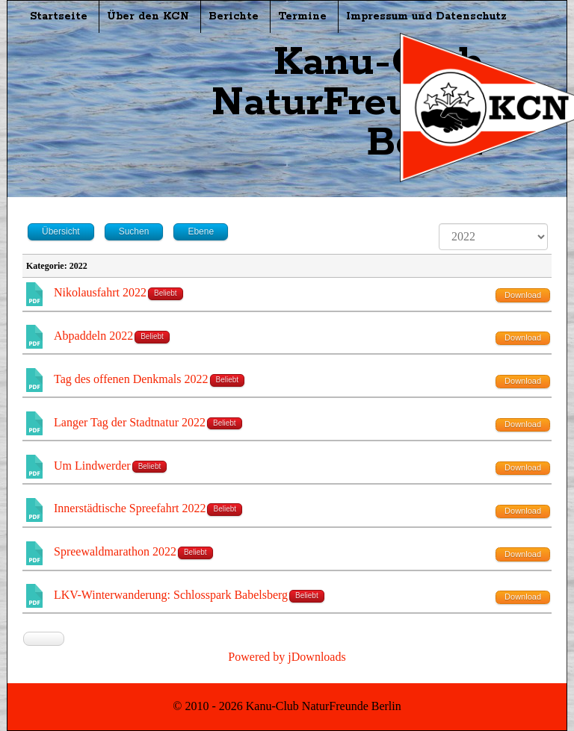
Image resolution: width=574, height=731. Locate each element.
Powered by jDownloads (286, 656)
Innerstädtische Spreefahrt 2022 (130, 508)
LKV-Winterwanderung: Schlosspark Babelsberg (171, 594)
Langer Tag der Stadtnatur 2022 (130, 422)
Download (522, 294)
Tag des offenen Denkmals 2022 (131, 379)
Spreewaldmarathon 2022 (115, 551)
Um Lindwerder (92, 465)
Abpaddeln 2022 (93, 335)
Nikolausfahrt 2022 (100, 292)
